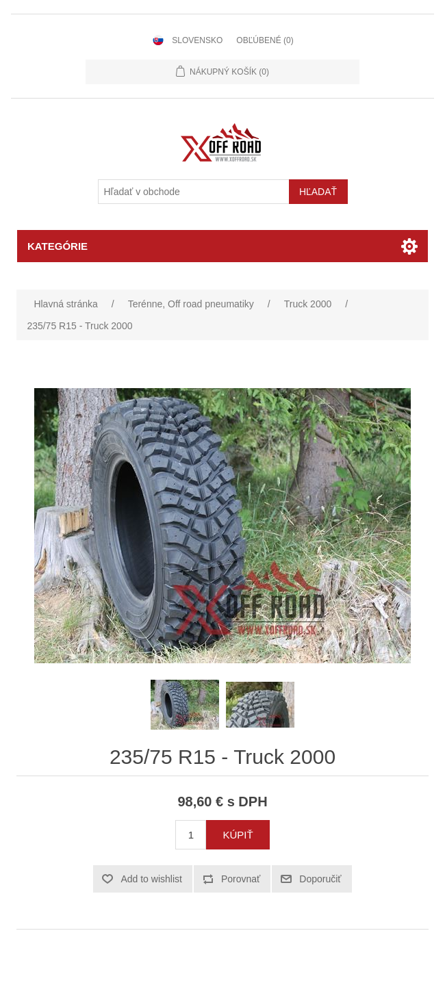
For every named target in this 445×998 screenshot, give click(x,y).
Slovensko (197, 40)
